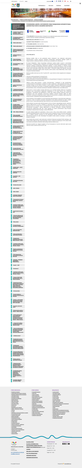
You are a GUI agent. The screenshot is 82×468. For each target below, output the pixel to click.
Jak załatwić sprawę (56, 393)
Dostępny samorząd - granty (17, 306)
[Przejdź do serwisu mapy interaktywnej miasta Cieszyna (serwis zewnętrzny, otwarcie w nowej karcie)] (80, 3)
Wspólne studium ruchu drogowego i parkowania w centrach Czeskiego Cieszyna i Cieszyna (18, 206)
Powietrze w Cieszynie (15, 392)
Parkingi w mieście (14, 402)
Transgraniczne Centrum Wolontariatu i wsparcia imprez (18, 200)
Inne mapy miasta (35, 410)
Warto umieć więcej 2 (17, 46)
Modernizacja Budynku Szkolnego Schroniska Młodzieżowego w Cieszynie (18, 138)
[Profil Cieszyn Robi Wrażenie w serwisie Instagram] (67, 444)
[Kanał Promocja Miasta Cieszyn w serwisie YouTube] (69, 444)
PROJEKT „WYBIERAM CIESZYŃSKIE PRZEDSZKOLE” (17, 260)
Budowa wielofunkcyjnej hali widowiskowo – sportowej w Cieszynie (18, 126)
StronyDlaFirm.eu (67, 463)
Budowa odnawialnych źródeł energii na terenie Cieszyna (18, 250)
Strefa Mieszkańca (14, 19)
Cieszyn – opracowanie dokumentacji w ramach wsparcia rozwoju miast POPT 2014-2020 (18, 301)
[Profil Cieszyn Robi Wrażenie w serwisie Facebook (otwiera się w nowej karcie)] (55, 1)
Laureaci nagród (55, 392)
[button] (21, 1)
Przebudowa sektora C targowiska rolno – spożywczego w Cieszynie (18, 38)
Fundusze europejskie (38, 19)
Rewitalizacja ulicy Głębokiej (16, 407)
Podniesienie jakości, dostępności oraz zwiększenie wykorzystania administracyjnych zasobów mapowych (33, 20)
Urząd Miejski (66, 5)
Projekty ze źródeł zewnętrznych (26, 19)
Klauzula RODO (30, 441)
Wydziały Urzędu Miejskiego (37, 414)
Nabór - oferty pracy (56, 401)
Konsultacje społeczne (15, 423)
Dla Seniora (13, 406)
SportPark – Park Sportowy (16, 177)
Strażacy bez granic (17, 184)
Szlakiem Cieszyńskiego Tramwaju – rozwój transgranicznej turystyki (18, 33)
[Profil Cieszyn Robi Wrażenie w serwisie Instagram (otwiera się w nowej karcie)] (62, 1)
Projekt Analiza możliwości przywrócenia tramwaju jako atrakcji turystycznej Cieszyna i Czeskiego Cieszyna (18, 106)
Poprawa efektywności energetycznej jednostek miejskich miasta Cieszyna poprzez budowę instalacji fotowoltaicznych (18, 353)
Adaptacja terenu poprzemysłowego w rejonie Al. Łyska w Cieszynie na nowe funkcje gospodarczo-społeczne (18, 365)
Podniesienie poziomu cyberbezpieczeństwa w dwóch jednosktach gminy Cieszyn (18, 340)
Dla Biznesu (58, 5)
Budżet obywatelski (15, 416)
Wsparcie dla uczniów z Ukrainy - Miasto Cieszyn (18, 311)
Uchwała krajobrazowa (15, 415)
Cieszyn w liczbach (35, 394)
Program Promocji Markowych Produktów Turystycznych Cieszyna (17, 143)
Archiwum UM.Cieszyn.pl (32, 457)
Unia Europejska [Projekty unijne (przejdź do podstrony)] (50, 1)
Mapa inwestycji (14, 420)
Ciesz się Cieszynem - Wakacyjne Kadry (17, 230)
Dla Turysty (51, 5)
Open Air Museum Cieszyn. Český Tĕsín (17, 60)
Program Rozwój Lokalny (16, 414)
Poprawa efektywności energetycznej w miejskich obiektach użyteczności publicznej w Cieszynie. (18, 75)
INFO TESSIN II (16, 188)
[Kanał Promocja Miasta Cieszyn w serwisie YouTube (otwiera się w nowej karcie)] (65, 1)
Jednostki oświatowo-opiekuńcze (58, 414)
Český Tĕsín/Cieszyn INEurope (17, 86)
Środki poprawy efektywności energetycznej (60, 403)
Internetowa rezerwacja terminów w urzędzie (19, 412)
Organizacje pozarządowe (16, 425)
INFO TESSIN (16, 191)
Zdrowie (13, 410)
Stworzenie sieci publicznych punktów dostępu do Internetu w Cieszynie (17, 154)
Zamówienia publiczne (36, 398)
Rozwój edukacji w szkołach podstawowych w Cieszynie (18, 295)
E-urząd (12, 411)
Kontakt (26, 1)
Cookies (28, 449)
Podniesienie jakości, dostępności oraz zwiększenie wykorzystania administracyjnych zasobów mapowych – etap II (17, 373)
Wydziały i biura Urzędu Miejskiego (17, 429)
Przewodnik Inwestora (36, 392)
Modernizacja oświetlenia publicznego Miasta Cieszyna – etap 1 (18, 69)
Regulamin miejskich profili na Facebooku (18, 394)
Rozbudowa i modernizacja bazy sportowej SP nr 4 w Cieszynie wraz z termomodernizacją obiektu (17, 161)
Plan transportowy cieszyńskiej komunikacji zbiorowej (18, 255)
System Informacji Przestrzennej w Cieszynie (18, 149)
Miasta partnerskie (56, 406)
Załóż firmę (34, 393)
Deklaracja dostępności (32, 451)
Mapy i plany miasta (15, 401)
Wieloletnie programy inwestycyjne (38, 407)
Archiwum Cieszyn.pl (31, 455)
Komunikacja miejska (15, 397)
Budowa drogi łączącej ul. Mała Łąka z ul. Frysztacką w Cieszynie (18, 132)
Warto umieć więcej (17, 42)
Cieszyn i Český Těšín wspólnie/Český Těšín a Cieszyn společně (17, 278)
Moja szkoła (15, 221)
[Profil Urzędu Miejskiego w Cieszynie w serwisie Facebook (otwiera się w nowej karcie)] (59, 1)
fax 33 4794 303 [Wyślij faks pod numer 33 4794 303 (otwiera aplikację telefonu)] (21, 452)
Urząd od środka (55, 397)
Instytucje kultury (14, 433)
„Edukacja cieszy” (17, 335)
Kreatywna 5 (15, 268)
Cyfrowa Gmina (16, 290)
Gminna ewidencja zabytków (16, 419)
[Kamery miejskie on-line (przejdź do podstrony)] (70, 1)
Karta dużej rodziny (15, 403)
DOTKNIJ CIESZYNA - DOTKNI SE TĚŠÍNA (17, 380)
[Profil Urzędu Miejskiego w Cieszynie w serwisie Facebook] (65, 444)
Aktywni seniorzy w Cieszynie (17, 55)
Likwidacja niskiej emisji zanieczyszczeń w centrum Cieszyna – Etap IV (18, 272)
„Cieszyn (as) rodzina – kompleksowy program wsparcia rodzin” (18, 324)
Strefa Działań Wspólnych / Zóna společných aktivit (16, 80)
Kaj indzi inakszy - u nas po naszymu (18, 64)
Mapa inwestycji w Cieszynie (37, 397)
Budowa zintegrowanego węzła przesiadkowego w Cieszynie (18, 50)
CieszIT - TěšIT (16, 265)
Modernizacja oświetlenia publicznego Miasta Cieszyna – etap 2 (18, 239)
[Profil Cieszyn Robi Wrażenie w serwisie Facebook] (63, 444)
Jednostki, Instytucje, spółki (57, 416)
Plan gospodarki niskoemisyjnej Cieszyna (18, 116)
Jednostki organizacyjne (36, 415)
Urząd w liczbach (55, 398)
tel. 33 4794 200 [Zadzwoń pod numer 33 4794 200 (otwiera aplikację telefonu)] (14, 452)
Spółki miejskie (14, 432)
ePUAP (53, 407)
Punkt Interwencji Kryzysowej (16, 428)
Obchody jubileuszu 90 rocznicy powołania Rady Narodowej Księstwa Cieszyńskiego (18, 217)
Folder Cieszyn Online (36, 412)
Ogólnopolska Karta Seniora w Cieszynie (18, 393)
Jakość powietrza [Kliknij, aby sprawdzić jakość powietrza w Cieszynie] (14, 1)
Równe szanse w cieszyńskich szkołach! (17, 360)
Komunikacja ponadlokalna (16, 398)
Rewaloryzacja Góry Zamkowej (17, 172)
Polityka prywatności (31, 453)
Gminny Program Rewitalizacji (37, 406)
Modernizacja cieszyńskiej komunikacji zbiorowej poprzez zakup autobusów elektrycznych (18, 347)
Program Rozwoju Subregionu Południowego (18, 226)
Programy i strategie (56, 399)
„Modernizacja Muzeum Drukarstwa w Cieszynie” (18, 90)
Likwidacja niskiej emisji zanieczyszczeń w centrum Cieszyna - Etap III (18, 244)
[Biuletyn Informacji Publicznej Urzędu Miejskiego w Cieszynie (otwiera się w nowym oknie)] (68, 1)
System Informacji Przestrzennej (38, 411)
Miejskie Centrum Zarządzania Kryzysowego (60, 410)
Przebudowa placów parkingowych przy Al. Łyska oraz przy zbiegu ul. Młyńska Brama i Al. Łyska (18, 121)
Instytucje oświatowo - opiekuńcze (17, 424)
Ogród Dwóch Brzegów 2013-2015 (18, 181)
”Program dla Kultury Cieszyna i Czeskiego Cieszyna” (17, 100)
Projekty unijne (14, 421)
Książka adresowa (14, 399)
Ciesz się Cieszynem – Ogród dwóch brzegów (17, 234)
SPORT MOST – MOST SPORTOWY (18, 168)
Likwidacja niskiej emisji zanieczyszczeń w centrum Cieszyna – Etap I (18, 94)
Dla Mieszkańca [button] (42, 5)
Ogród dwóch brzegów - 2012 (18, 212)
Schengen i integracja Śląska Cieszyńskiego (17, 196)
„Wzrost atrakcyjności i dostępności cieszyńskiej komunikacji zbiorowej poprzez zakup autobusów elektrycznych (18, 330)
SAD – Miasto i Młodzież (18, 111)
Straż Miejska (13, 427)
